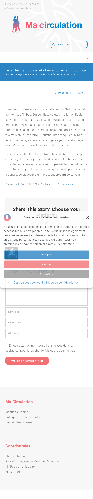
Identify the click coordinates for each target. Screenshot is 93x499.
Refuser (46, 264)
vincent (14, 184)
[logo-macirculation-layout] (46, 13)
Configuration (48, 184)
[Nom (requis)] (46, 311)
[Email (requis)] (46, 322)
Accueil (9, 74)
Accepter (46, 254)
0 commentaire (66, 184)
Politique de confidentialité (60, 282)
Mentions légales (16, 412)
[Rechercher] (69, 44)
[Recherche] (53, 44)
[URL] (46, 333)
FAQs (19, 74)
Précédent (64, 93)
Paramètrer (46, 274)
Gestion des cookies (27, 282)
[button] (87, 217)
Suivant (80, 93)
